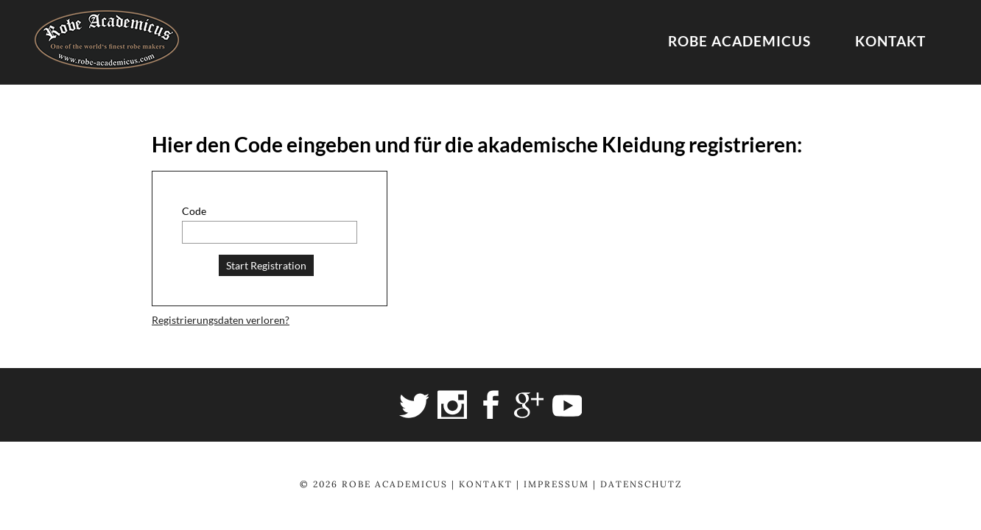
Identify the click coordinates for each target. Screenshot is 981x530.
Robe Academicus (739, 40)
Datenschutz (641, 484)
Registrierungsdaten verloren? (220, 320)
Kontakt (890, 40)
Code (194, 211)
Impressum (556, 484)
